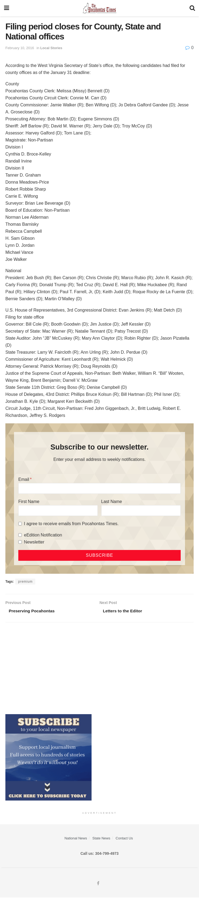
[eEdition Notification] (20, 535)
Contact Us (124, 839)
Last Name (111, 501)
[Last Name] (141, 510)
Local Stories (51, 48)
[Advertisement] (99, 669)
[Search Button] (192, 8)
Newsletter (34, 542)
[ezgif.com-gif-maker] (48, 757)
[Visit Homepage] (99, 8)
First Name (28, 501)
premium (25, 581)
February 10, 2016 (19, 48)
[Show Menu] (6, 8)
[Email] (99, 488)
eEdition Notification (43, 535)
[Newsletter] (20, 542)
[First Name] (58, 510)
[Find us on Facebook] (98, 884)
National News (75, 839)
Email (23, 479)
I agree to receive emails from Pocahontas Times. (71, 523)
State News (101, 839)
